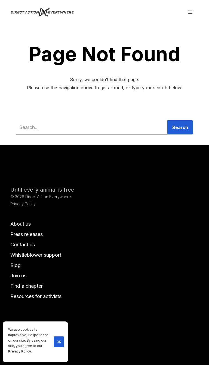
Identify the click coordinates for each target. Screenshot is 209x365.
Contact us (22, 244)
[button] (190, 12)
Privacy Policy (19, 351)
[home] (45, 12)
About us (20, 224)
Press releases (26, 234)
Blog (15, 265)
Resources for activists (36, 296)
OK (59, 342)
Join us (18, 275)
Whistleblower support (35, 255)
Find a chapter (26, 286)
